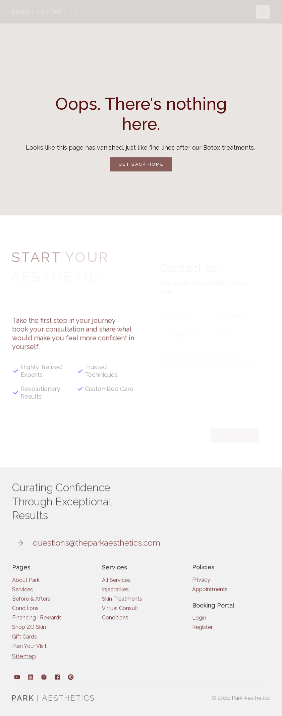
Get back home (141, 164)
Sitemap (24, 659)
